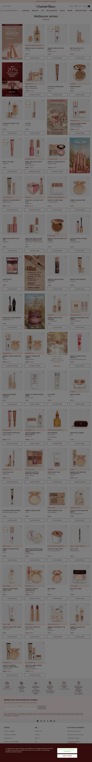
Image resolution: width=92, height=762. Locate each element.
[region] (46, 752)
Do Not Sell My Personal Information (67, 750)
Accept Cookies (67, 756)
